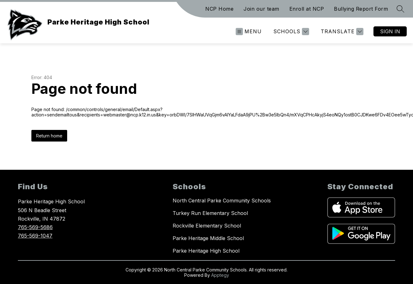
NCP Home (219, 9)
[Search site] (400, 9)
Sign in (390, 31)
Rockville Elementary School (207, 225)
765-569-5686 (35, 227)
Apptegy (220, 275)
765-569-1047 (35, 236)
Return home (49, 135)
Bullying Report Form (361, 9)
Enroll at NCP (306, 9)
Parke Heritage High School (206, 251)
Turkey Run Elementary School (210, 213)
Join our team (261, 9)
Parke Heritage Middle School (208, 238)
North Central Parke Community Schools (222, 200)
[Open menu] (249, 31)
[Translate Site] (341, 31)
